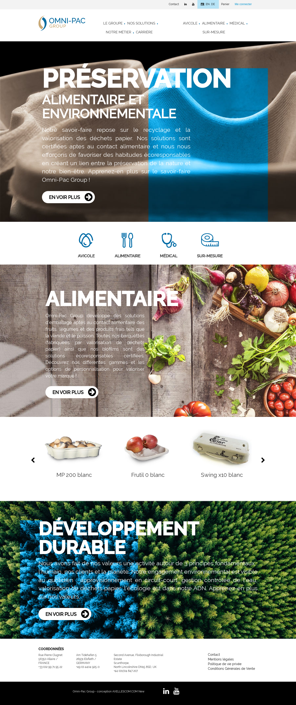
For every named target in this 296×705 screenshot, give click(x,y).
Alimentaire (213, 23)
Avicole (190, 23)
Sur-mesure (214, 32)
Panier (225, 4)
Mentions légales (221, 659)
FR (202, 4)
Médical (237, 23)
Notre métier (118, 32)
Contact (174, 4)
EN (208, 4)
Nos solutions (141, 23)
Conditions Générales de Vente (231, 668)
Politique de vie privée (224, 664)
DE (213, 4)
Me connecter (243, 4)
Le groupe (113, 23)
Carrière (144, 32)
